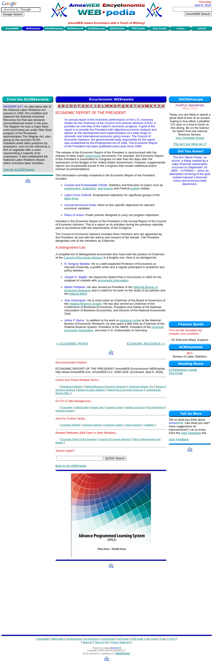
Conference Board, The (141, 386)
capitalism (149, 425)
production (89, 188)
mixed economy (133, 425)
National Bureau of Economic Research (106, 386)
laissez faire (97, 407)
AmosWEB (43, 639)
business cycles (114, 407)
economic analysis (92, 425)
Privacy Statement (120, 642)
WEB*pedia (58, 639)
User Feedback (191, 433)
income (108, 188)
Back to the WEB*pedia (70, 465)
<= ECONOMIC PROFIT (72, 343)
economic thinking (70, 425)
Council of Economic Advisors (83, 257)
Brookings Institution (72, 386)
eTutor (162, 639)
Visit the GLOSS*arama (18, 169)
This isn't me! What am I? (189, 144)
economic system (113, 425)
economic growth (64, 410)
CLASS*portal (107, 639)
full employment (156, 407)
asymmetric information (113, 280)
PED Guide (137, 639)
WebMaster (122, 653)
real (100, 188)
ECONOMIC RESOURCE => (146, 343)
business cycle (129, 320)
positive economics (135, 407)
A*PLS (171, 639)
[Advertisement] (106, 63)
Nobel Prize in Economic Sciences (125, 389)
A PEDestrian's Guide (183, 369)
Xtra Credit (176, 373)
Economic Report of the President (79, 439)
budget (134, 188)
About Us (88, 642)
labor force (71, 198)
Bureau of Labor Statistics (91, 389)
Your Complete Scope (189, 137)
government (93, 155)
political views (81, 407)
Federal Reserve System (85, 303)
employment (72, 188)
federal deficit (78, 293)
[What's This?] (189, 108)
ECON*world (90, 639)
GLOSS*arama (74, 639)
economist (66, 407)
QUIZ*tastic (123, 639)
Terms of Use (102, 642)
